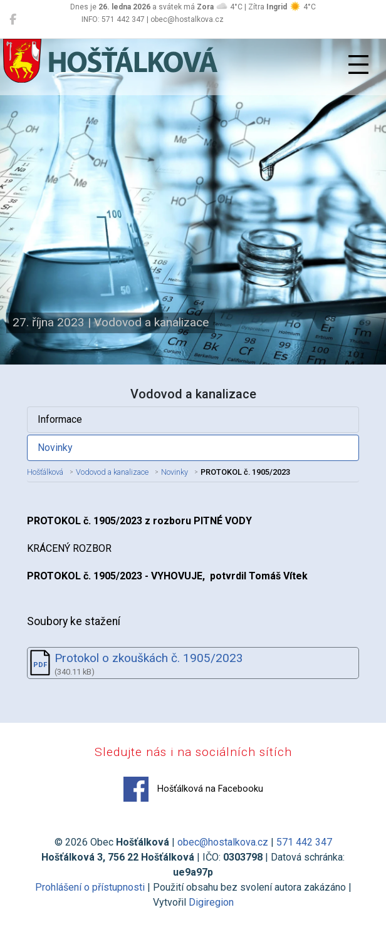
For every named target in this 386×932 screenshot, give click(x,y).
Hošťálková (45, 472)
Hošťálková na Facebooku (193, 789)
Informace (60, 419)
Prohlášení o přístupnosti (90, 887)
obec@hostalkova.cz (222, 842)
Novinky (55, 447)
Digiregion (211, 902)
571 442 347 (304, 842)
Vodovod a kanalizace (112, 472)
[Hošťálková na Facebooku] (12, 19)
